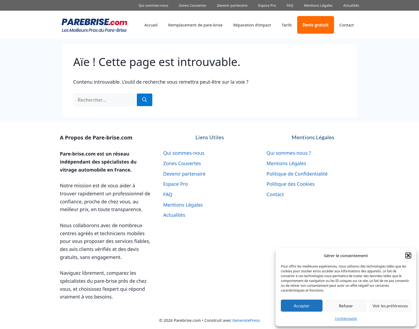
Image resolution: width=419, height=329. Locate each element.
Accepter (302, 305)
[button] (408, 255)
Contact (346, 25)
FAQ (290, 5)
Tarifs (287, 25)
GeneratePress (246, 320)
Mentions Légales (318, 5)
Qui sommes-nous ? (288, 153)
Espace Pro (267, 5)
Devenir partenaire (232, 5)
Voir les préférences (390, 305)
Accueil (150, 25)
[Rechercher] (144, 100)
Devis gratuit (315, 25)
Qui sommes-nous (153, 5)
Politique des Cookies (290, 184)
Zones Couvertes (192, 5)
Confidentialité (346, 318)
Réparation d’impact (252, 25)
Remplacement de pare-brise (195, 25)
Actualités (351, 5)
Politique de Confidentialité (297, 174)
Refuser (346, 305)
